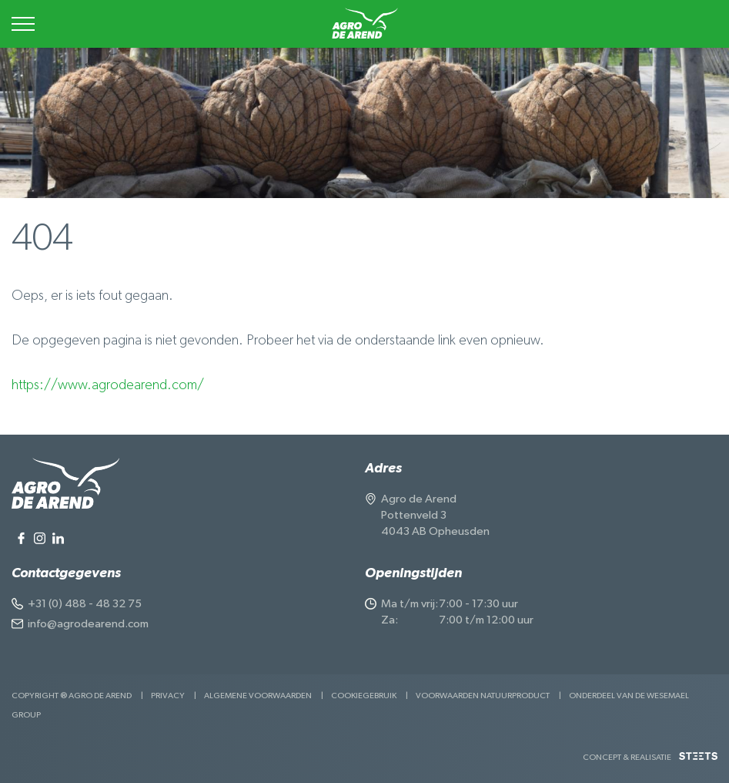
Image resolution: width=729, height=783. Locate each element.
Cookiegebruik (363, 695)
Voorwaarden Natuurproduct (483, 695)
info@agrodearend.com (88, 624)
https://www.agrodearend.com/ (108, 385)
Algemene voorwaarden (258, 695)
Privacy (168, 695)
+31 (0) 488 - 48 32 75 (85, 604)
